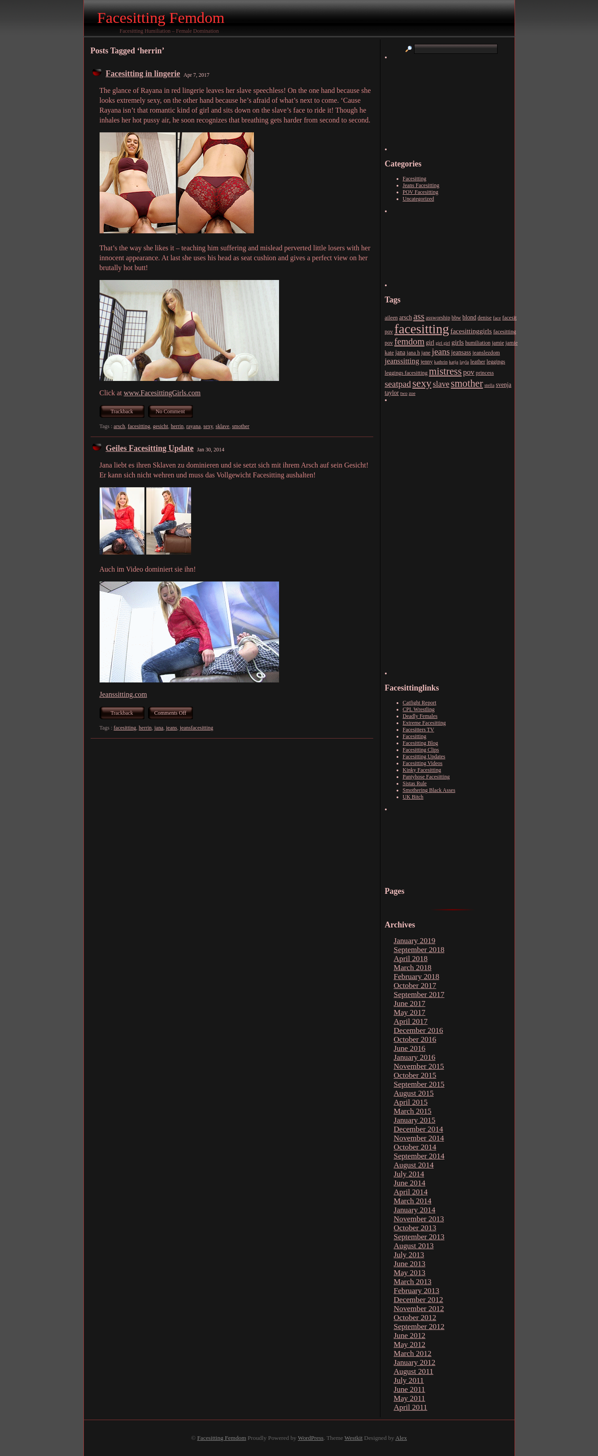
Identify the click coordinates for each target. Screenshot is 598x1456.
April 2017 (411, 1021)
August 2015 (414, 1093)
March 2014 (413, 1201)
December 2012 (418, 1299)
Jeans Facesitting (421, 185)
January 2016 (415, 1057)
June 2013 (410, 1263)
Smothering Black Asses (429, 790)
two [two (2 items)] (403, 393)
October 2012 (415, 1317)
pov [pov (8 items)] (468, 372)
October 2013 (415, 1228)
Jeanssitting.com (123, 694)
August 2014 (414, 1165)
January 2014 (415, 1210)
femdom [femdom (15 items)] (409, 341)
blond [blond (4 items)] (469, 317)
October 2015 (415, 1075)
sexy (208, 426)
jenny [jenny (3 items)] (426, 362)
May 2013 (410, 1272)
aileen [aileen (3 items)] (391, 318)
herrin (177, 426)
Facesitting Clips (421, 750)
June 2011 (409, 1389)
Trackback (121, 411)
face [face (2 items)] (497, 317)
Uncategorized (418, 199)
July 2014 (409, 1174)
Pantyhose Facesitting (426, 777)
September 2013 (419, 1237)
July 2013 (409, 1254)
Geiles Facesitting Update (150, 448)
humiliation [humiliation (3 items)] (477, 343)
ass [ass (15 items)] (418, 316)
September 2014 (419, 1156)
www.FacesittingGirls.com (162, 393)
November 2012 (419, 1308)
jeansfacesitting (197, 728)
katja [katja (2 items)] (453, 361)
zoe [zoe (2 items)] (412, 393)
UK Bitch (413, 797)
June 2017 (410, 1003)
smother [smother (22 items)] (467, 383)
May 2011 (409, 1398)
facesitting (139, 426)
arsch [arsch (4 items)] (405, 317)
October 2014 (415, 1147)
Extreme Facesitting (424, 723)
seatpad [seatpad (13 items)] (398, 384)
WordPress (310, 1437)
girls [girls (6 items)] (457, 342)
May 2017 (410, 1012)
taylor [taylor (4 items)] (392, 392)
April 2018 (411, 958)
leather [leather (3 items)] (477, 362)
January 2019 (415, 940)
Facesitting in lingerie (143, 73)
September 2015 (419, 1084)
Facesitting (415, 178)
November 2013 (419, 1219)
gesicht (160, 426)
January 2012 (415, 1362)
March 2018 (413, 967)
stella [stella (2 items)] (490, 385)
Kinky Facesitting (422, 770)
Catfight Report (419, 703)
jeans (171, 728)
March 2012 (413, 1353)
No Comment (170, 411)
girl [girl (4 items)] (430, 342)
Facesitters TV (418, 729)
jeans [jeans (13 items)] (441, 351)
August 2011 (413, 1371)
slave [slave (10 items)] (441, 384)
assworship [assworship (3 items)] (438, 318)
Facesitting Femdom (161, 17)
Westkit (353, 1437)
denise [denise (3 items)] (485, 318)
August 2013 (414, 1246)
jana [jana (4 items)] (400, 352)
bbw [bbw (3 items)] (456, 318)
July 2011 (409, 1380)
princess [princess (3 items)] (485, 373)
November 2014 (419, 1138)
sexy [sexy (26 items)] (422, 383)
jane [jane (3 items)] (425, 353)
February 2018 (417, 976)
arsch (119, 426)
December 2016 (418, 1030)
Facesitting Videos (423, 763)
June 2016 (410, 1048)
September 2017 (419, 994)
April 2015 (411, 1102)
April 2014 (411, 1192)
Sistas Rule (415, 783)
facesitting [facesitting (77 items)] (421, 329)
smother (240, 426)
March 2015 (413, 1111)
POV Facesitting (420, 192)
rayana (193, 426)
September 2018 (419, 949)
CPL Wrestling (419, 709)
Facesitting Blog (420, 743)
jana (158, 728)
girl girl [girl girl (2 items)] (443, 343)
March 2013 (413, 1281)
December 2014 (418, 1129)
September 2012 (419, 1326)
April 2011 (411, 1407)
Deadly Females (420, 716)
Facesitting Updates (424, 756)
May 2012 (410, 1344)
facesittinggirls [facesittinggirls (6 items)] (471, 331)
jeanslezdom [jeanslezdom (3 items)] (486, 353)
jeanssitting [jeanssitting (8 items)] (402, 361)
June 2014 (410, 1183)
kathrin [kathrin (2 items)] (441, 361)
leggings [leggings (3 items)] (496, 362)
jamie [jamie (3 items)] (498, 343)
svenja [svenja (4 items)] (503, 384)
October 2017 (415, 985)
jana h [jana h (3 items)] (413, 353)
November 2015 (419, 1066)
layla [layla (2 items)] (464, 361)
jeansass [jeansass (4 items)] (461, 352)
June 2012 (410, 1335)
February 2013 (417, 1290)
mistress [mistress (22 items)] (445, 371)
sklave (223, 426)
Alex (401, 1437)
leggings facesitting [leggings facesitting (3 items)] (406, 373)
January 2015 (415, 1120)
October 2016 (415, 1039)
